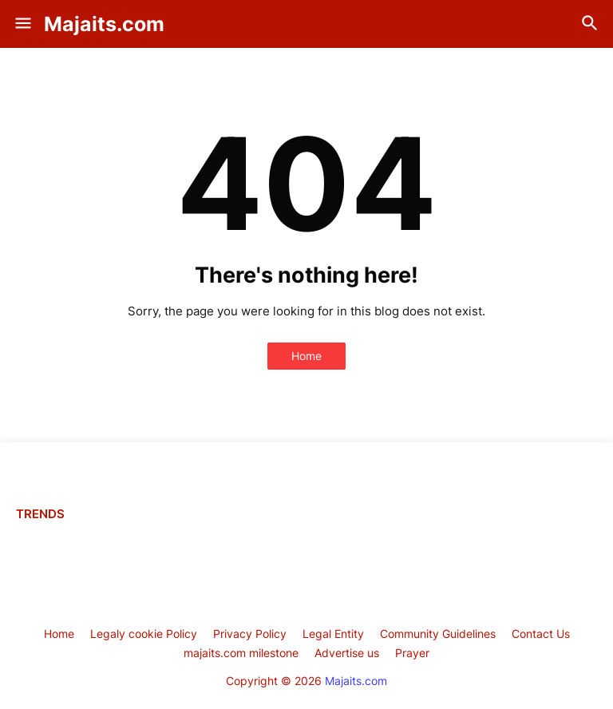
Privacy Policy (250, 633)
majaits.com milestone (241, 652)
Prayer (412, 652)
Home (306, 355)
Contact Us (541, 633)
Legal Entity (333, 633)
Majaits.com (104, 24)
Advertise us (346, 652)
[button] (22, 24)
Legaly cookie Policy (143, 633)
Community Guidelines (438, 633)
